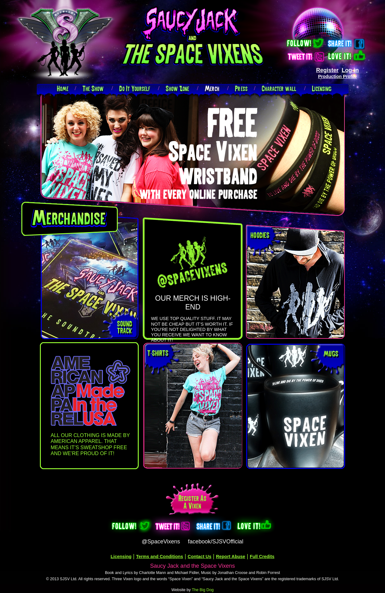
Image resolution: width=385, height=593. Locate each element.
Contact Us (199, 556)
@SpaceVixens (161, 541)
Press (241, 88)
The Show (93, 88)
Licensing (322, 88)
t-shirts (158, 353)
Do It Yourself (134, 88)
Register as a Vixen (193, 501)
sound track (124, 327)
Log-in (350, 70)
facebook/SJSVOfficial (215, 541)
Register (327, 70)
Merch (212, 88)
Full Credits (262, 556)
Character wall (279, 88)
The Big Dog (203, 590)
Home (63, 88)
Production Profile (337, 76)
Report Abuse (230, 556)
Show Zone (177, 88)
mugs (331, 353)
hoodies (260, 235)
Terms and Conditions (159, 556)
